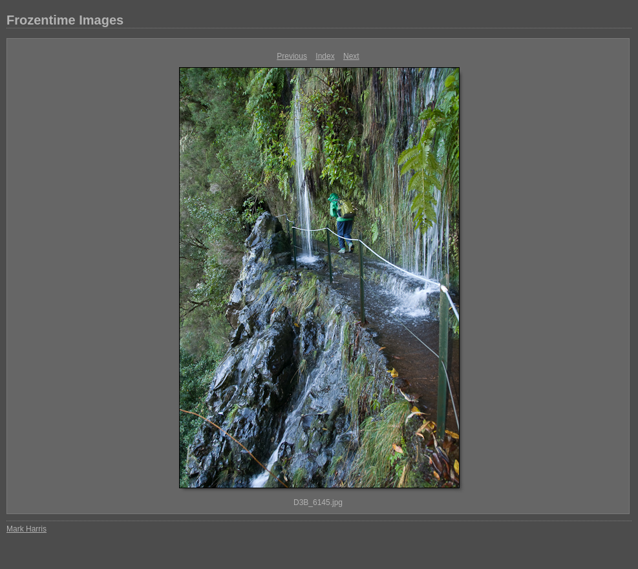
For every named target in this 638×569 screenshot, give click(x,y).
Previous (292, 56)
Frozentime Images (64, 20)
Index (324, 56)
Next (351, 56)
